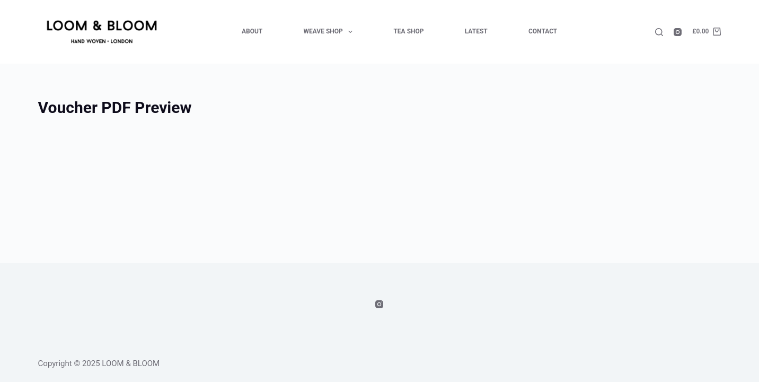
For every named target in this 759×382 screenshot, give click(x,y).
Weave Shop (330, 31)
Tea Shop (408, 31)
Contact (542, 31)
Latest (476, 31)
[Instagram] (678, 32)
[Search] (659, 32)
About (252, 31)
